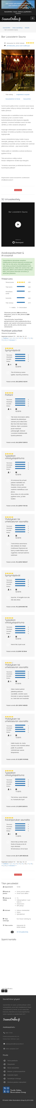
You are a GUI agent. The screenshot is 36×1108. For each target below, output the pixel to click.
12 (13, 338)
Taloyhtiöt (18, 13)
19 (2, 340)
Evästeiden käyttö (12, 1075)
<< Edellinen (5, 338)
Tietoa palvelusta (12, 1061)
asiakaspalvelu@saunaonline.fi (13, 1044)
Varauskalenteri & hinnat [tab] (12, 99)
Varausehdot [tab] (27, 99)
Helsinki (27, 28)
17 (28, 338)
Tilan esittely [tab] (9, 94)
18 (31, 338)
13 (16, 338)
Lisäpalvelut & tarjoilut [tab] (23, 94)
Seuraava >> (13, 340)
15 (22, 338)
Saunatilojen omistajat (14, 1078)
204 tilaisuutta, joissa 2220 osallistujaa (18, 46)
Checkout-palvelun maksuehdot (16, 1082)
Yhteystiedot (11, 1064)
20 (5, 340)
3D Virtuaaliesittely (22, 932)
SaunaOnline (6, 28)
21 (8, 340)
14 (19, 338)
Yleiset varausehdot (13, 1068)
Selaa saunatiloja (17, 28)
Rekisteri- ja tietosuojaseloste (16, 1071)
